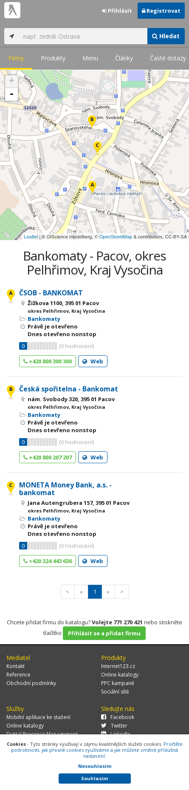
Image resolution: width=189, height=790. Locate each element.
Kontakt (15, 666)
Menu (90, 58)
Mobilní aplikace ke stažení (38, 717)
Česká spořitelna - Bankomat (68, 389)
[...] (83, 36)
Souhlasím (94, 778)
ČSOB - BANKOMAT (51, 292)
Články (124, 58)
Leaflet (31, 236)
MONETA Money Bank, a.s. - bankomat (65, 488)
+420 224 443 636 (47, 561)
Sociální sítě (115, 691)
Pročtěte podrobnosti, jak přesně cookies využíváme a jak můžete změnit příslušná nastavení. (97, 750)
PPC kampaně (117, 683)
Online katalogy (119, 674)
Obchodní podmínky (31, 683)
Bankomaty (44, 319)
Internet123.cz (118, 666)
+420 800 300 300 (47, 361)
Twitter (114, 725)
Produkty (53, 58)
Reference (18, 674)
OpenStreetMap (116, 236)
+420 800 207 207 (47, 457)
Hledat (166, 36)
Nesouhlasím (94, 766)
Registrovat (161, 10)
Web (92, 361)
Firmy (16, 58)
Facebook (117, 717)
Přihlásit (117, 10)
